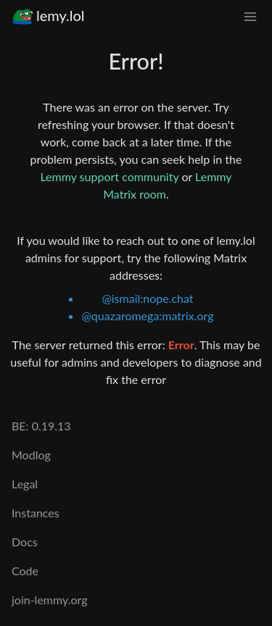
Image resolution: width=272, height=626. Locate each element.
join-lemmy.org (49, 599)
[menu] (250, 15)
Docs (25, 541)
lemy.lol (48, 16)
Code (25, 570)
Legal (25, 484)
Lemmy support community (109, 176)
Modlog (31, 455)
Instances (35, 512)
